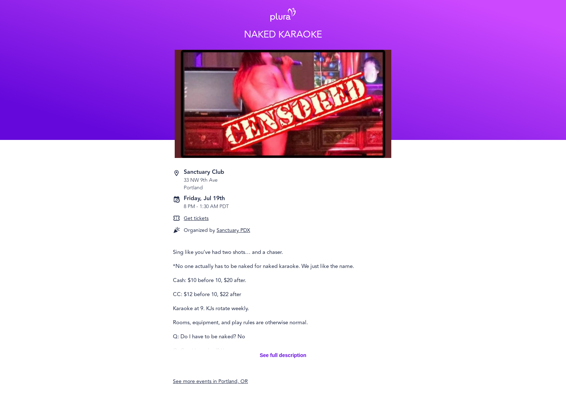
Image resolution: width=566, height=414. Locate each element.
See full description (283, 355)
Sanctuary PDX (233, 230)
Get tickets (196, 218)
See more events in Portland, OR (210, 381)
